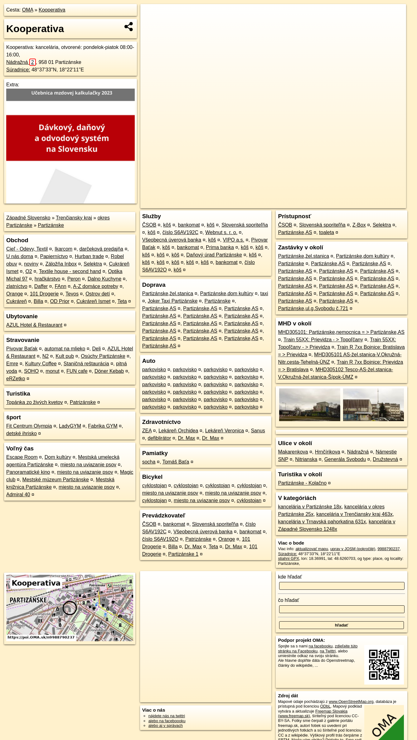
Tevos (72, 293)
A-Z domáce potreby (95, 286)
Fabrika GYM (102, 426)
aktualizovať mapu (311, 548)
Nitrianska (306, 459)
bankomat (189, 225)
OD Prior (60, 301)
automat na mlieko (65, 348)
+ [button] (151, 14)
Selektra (93, 264)
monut (52, 371)
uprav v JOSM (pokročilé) (352, 548)
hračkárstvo (48, 278)
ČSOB (149, 225)
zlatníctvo (16, 286)
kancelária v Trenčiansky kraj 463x (354, 514)
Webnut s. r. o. (221, 232)
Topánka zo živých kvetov (34, 402)
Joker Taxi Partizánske (173, 301)
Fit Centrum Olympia (29, 426)
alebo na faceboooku (167, 720)
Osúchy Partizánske (103, 356)
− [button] (151, 24)
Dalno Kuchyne (105, 278)
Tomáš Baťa (175, 461)
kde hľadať (290, 576)
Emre (12, 363)
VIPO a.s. (233, 240)
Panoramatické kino (28, 472)
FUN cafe (77, 371)
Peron (74, 278)
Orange (14, 293)
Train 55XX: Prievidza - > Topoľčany (323, 339)
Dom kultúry (58, 457)
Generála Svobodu (345, 459)
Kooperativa (52, 9)
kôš (167, 225)
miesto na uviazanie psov (88, 464)
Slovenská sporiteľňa (244, 225)
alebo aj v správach (165, 725)
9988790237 (388, 548)
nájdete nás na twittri (166, 716)
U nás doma (19, 256)
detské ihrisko (21, 433)
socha (149, 461)
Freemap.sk (331, 203)
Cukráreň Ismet (93, 301)
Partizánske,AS (159, 308)
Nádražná (21, 62)
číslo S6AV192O (160, 539)
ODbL (325, 706)
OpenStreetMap (298, 203)
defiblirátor (159, 438)
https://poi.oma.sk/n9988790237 (377, 203)
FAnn (60, 286)
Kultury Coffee (40, 363)
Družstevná (385, 459)
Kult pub (65, 356)
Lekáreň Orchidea (178, 430)
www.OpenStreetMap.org (351, 701)
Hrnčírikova (327, 451)
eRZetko (15, 378)
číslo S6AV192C (180, 232)
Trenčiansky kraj (74, 217)
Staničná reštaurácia (86, 363)
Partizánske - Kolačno (302, 483)
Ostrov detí (97, 293)
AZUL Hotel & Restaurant (34, 325)
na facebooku (321, 646)
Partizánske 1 (183, 554)
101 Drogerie (44, 293)
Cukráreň (16, 301)
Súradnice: (18, 69)
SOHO (31, 371)
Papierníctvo (54, 256)
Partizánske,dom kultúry (227, 293)
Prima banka (220, 247)
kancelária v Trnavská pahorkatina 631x (322, 521)
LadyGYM (70, 426)
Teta (122, 301)
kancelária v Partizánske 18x (310, 506)
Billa (38, 301)
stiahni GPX (288, 558)
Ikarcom (63, 249)
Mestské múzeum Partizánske (55, 479)
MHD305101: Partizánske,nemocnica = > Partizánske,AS (341, 332)
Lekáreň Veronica (224, 430)
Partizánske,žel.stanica (167, 293)
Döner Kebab (109, 371)
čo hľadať (288, 600)
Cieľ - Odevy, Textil (27, 249)
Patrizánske (83, 402)
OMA (27, 9)
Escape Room (22, 457)
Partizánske (51, 225)
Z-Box (359, 225)
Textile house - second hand (70, 271)
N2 (45, 356)
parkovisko (154, 369)
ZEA (147, 430)
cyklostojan (154, 485)
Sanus (258, 430)
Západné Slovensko (28, 217)
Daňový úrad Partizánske (214, 254)
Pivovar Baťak (21, 348)
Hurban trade (89, 256)
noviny (31, 264)
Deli (96, 348)
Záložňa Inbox (61, 264)
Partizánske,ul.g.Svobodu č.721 (313, 308)
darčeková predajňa (101, 249)
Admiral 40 (18, 494)
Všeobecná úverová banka (171, 240)
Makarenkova (293, 451)
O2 (28, 271)
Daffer (41, 286)
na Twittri (328, 651)
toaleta (326, 232)
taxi (264, 293)
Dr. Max (186, 438)
